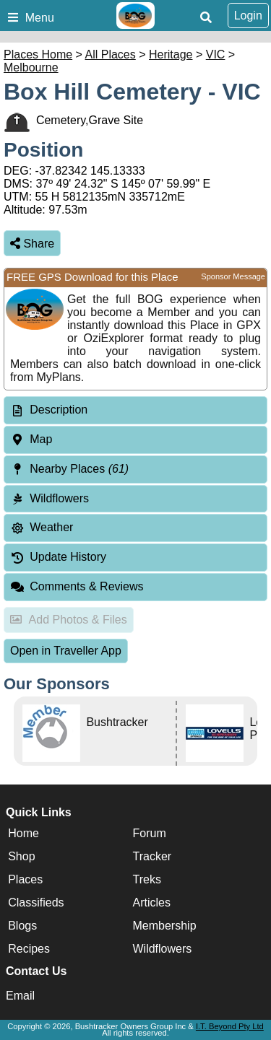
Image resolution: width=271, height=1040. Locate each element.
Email (20, 995)
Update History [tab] (58, 557)
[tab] (135, 410)
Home (23, 833)
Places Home (38, 54)
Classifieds (36, 902)
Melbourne (31, 67)
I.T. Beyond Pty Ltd (230, 1026)
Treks (147, 879)
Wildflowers (162, 949)
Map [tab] (31, 439)
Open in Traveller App (65, 650)
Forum (149, 833)
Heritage (170, 54)
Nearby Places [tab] (69, 469)
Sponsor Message (233, 276)
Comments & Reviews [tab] (77, 586)
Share (32, 243)
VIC (215, 54)
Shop (21, 856)
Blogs (22, 925)
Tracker (152, 856)
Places (25, 879)
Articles (152, 902)
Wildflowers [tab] (49, 498)
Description (58, 409)
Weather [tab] (41, 527)
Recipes (29, 949)
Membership (165, 925)
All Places (110, 54)
